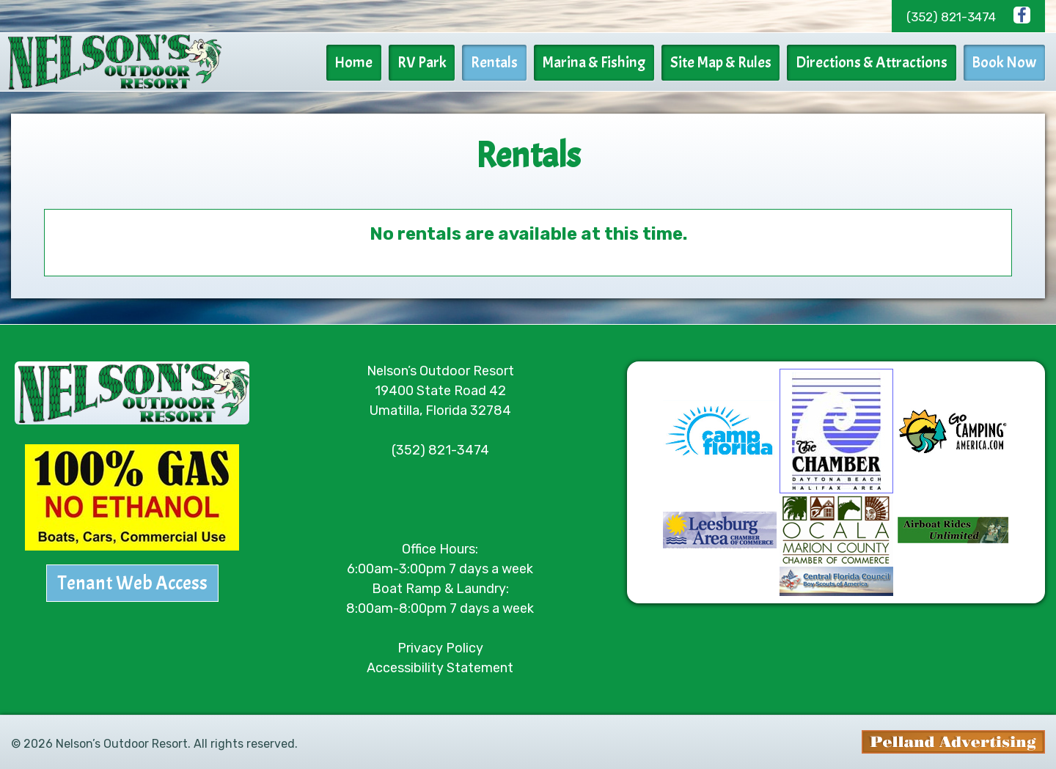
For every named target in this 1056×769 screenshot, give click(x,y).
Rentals (505, 62)
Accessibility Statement (440, 664)
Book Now (1005, 62)
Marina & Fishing (602, 62)
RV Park (435, 62)
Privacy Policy (440, 644)
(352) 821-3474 (951, 17)
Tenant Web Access (132, 580)
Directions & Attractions (875, 62)
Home (370, 62)
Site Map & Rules (726, 62)
